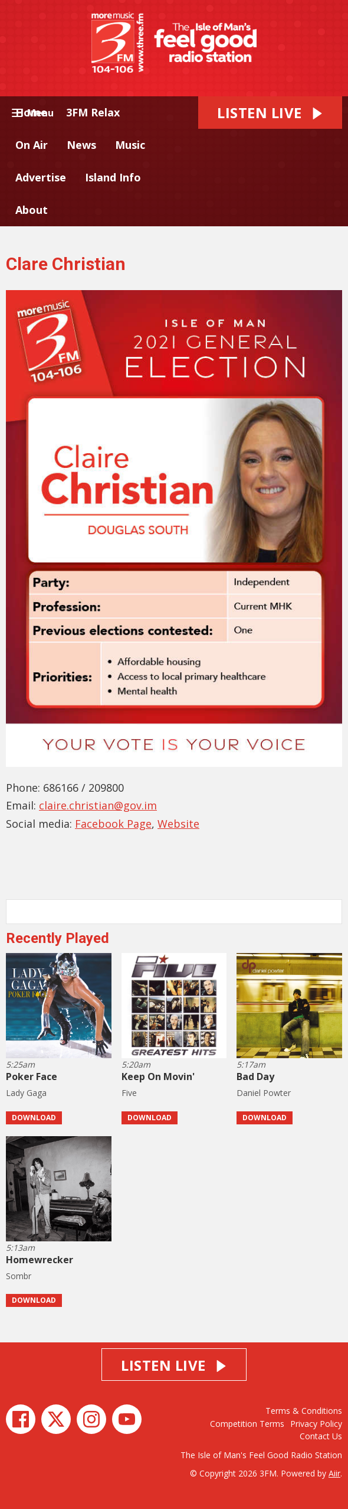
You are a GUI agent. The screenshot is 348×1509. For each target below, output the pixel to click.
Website (178, 824)
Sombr (18, 1276)
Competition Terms (247, 1423)
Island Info (113, 177)
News (81, 145)
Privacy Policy (316, 1423)
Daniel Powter (264, 1092)
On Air (31, 145)
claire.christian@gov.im (98, 805)
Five (129, 1092)
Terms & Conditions (303, 1410)
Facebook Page (113, 824)
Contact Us (321, 1436)
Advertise (40, 177)
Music (130, 145)
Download (34, 1118)
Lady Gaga (26, 1092)
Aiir (334, 1473)
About (31, 210)
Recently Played (57, 938)
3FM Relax (93, 112)
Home (31, 112)
